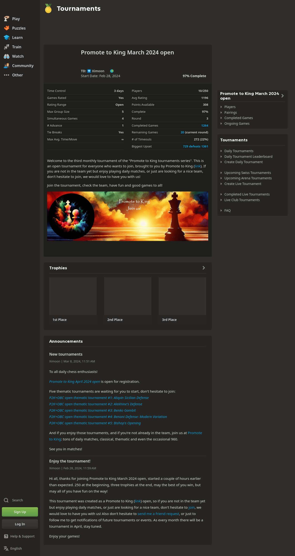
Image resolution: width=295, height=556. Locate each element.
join (192, 507)
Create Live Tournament (242, 183)
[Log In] (20, 524)
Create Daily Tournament (243, 162)
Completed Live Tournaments (247, 194)
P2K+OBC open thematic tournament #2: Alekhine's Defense (95, 404)
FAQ (227, 210)
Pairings (230, 112)
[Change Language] (20, 548)
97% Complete (194, 76)
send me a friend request (158, 513)
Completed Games (238, 118)
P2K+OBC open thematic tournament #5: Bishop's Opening (95, 423)
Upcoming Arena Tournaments (248, 178)
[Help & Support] (20, 536)
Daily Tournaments (238, 151)
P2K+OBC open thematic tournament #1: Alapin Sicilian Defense (99, 397)
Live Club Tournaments (242, 200)
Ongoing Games (237, 123)
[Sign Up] (20, 512)
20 (183, 132)
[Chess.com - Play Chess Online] (20, 8)
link (197, 166)
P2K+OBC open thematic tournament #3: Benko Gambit (92, 410)
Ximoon (98, 71)
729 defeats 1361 (195, 146)
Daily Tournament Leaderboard (248, 156)
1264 (204, 125)
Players (229, 107)
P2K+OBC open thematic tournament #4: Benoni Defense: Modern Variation (108, 416)
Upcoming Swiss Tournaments (247, 172)
